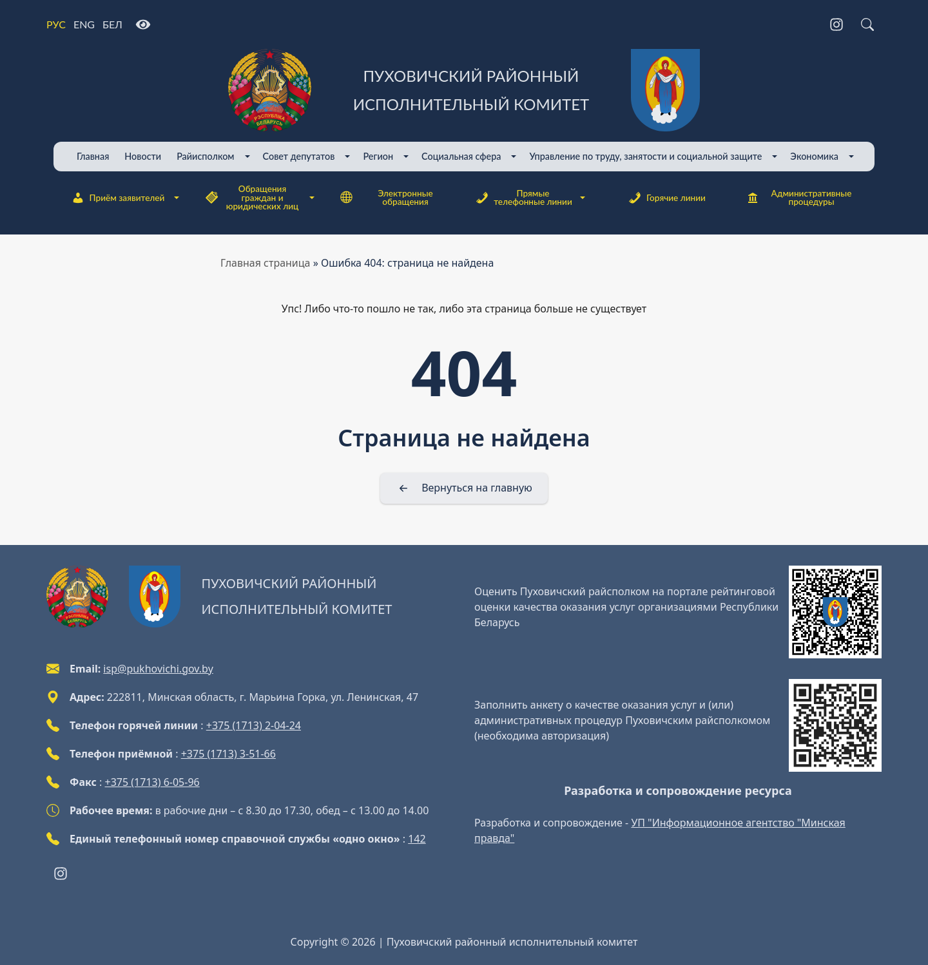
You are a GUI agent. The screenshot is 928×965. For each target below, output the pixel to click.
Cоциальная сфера (461, 156)
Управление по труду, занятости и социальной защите (645, 156)
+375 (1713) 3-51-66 (228, 754)
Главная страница (265, 263)
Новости (142, 156)
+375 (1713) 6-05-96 (152, 782)
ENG (84, 24)
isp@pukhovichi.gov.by (158, 669)
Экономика (814, 156)
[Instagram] (836, 24)
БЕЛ (112, 24)
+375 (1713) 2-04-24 (253, 725)
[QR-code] (835, 612)
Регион (378, 156)
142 (416, 839)
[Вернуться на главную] (464, 488)
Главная (93, 156)
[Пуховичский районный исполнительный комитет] (464, 90)
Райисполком (205, 156)
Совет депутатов (299, 156)
